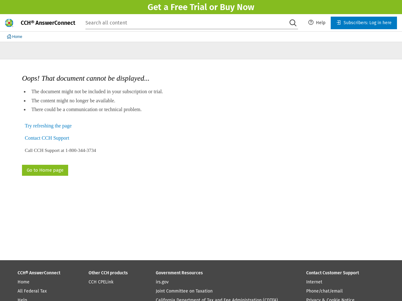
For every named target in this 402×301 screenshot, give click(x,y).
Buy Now (237, 7)
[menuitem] (317, 23)
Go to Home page (45, 170)
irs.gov (162, 282)
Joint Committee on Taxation (184, 291)
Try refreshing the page (48, 126)
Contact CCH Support (47, 138)
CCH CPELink (101, 282)
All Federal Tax (32, 291)
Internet (314, 282)
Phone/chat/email (324, 291)
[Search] (293, 23)
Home (24, 282)
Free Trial (189, 7)
